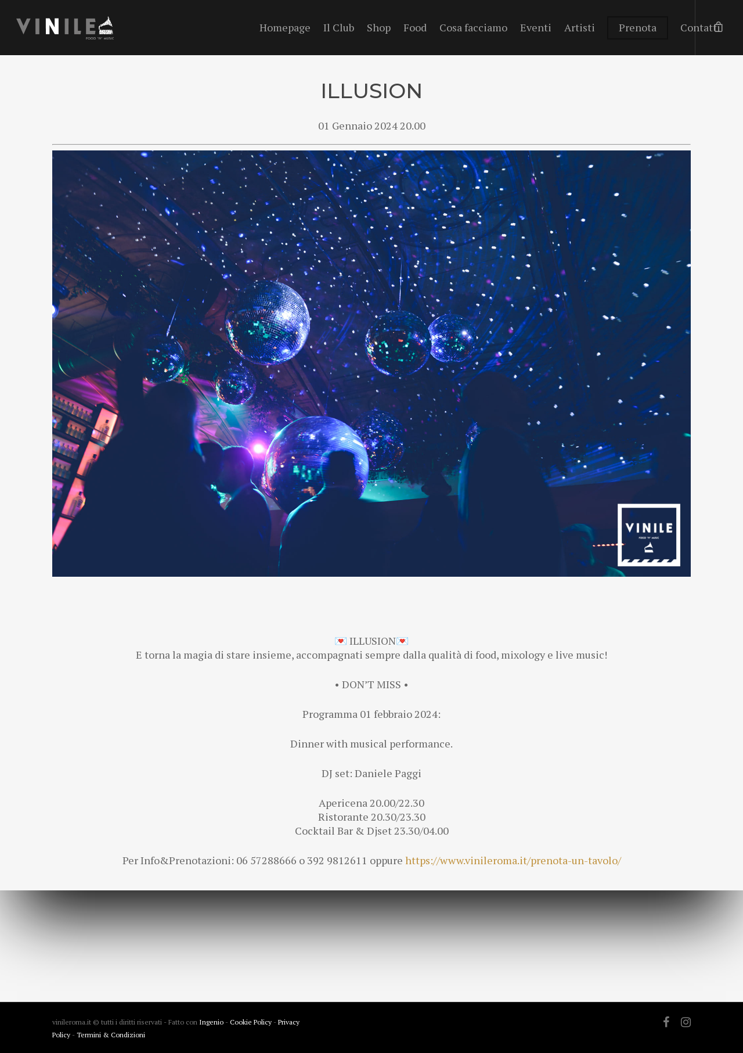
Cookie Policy (251, 1022)
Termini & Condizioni (111, 1034)
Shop (379, 27)
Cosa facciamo (473, 27)
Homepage (285, 27)
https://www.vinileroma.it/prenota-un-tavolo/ (513, 860)
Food (415, 27)
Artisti (579, 27)
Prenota (638, 27)
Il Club (338, 27)
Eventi (535, 27)
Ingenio (211, 1022)
